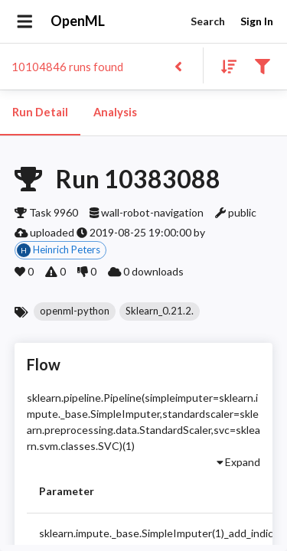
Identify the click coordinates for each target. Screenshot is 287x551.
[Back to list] (178, 65)
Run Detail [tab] (40, 112)
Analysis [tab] (114, 112)
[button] (75, 311)
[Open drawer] (25, 21)
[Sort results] (224, 65)
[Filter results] (262, 65)
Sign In (256, 22)
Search (207, 22)
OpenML (78, 21)
